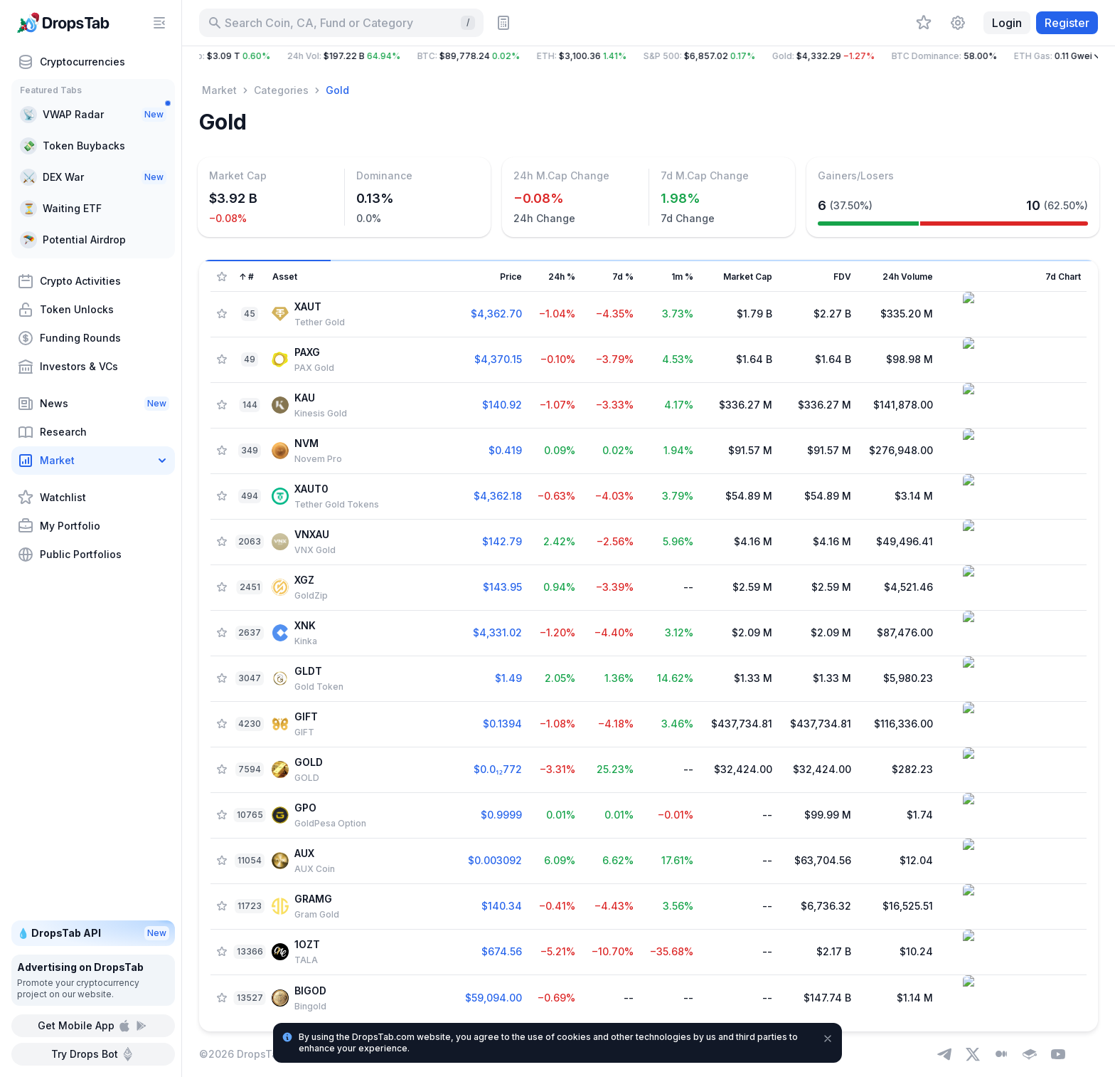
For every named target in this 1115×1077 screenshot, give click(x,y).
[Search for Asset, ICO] (341, 23)
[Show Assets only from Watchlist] (221, 277)
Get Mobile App (93, 1026)
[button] (648, 56)
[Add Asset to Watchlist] (221, 314)
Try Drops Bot (93, 1054)
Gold (337, 90)
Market (219, 90)
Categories (281, 90)
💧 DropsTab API (93, 933)
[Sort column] (330, 277)
